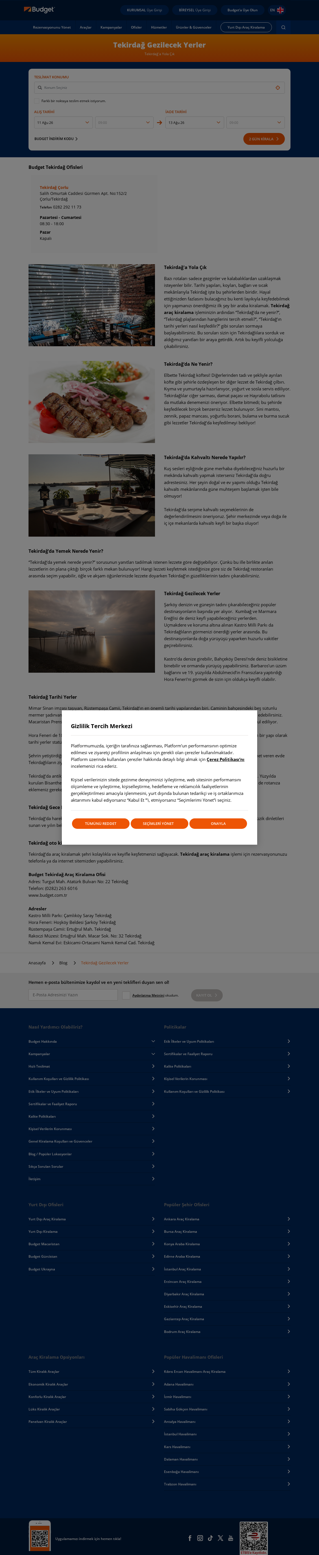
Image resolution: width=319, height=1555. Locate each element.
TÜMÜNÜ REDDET (100, 823)
